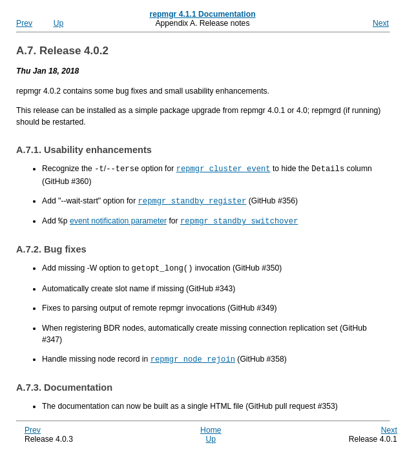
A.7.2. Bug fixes (51, 247)
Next (381, 23)
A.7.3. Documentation (64, 384)
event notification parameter (118, 219)
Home (210, 426)
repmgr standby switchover (239, 219)
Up (59, 23)
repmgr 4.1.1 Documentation (202, 14)
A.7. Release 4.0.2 (62, 51)
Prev (24, 23)
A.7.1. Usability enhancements (84, 150)
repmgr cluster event (223, 168)
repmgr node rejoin (193, 356)
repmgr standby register (192, 199)
